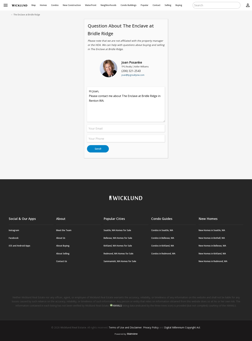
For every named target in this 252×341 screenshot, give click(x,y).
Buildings (128, 5)
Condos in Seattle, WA (162, 230)
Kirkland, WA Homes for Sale (118, 245)
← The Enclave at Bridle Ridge (25, 14)
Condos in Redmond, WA (163, 253)
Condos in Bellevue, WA (162, 237)
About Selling (62, 253)
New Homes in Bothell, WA (212, 237)
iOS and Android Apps (19, 245)
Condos (55, 5)
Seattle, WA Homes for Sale (117, 230)
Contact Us (61, 261)
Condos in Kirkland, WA (162, 245)
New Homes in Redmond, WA (213, 261)
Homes (43, 5)
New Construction (72, 5)
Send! (98, 148)
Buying (179, 5)
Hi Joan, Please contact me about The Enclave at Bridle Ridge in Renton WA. (126, 104)
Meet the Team (63, 230)
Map (33, 5)
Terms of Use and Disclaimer (125, 327)
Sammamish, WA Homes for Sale (120, 261)
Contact (156, 5)
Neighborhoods (108, 5)
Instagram (14, 230)
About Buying (62, 245)
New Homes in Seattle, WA (212, 230)
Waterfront (90, 5)
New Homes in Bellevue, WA (212, 245)
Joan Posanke (131, 62)
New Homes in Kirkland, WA (212, 253)
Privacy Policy (151, 327)
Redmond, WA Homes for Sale (118, 253)
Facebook (14, 237)
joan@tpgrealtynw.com (132, 75)
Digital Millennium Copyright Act (182, 327)
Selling (168, 5)
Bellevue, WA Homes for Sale (118, 237)
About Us (60, 237)
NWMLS (117, 305)
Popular (144, 5)
